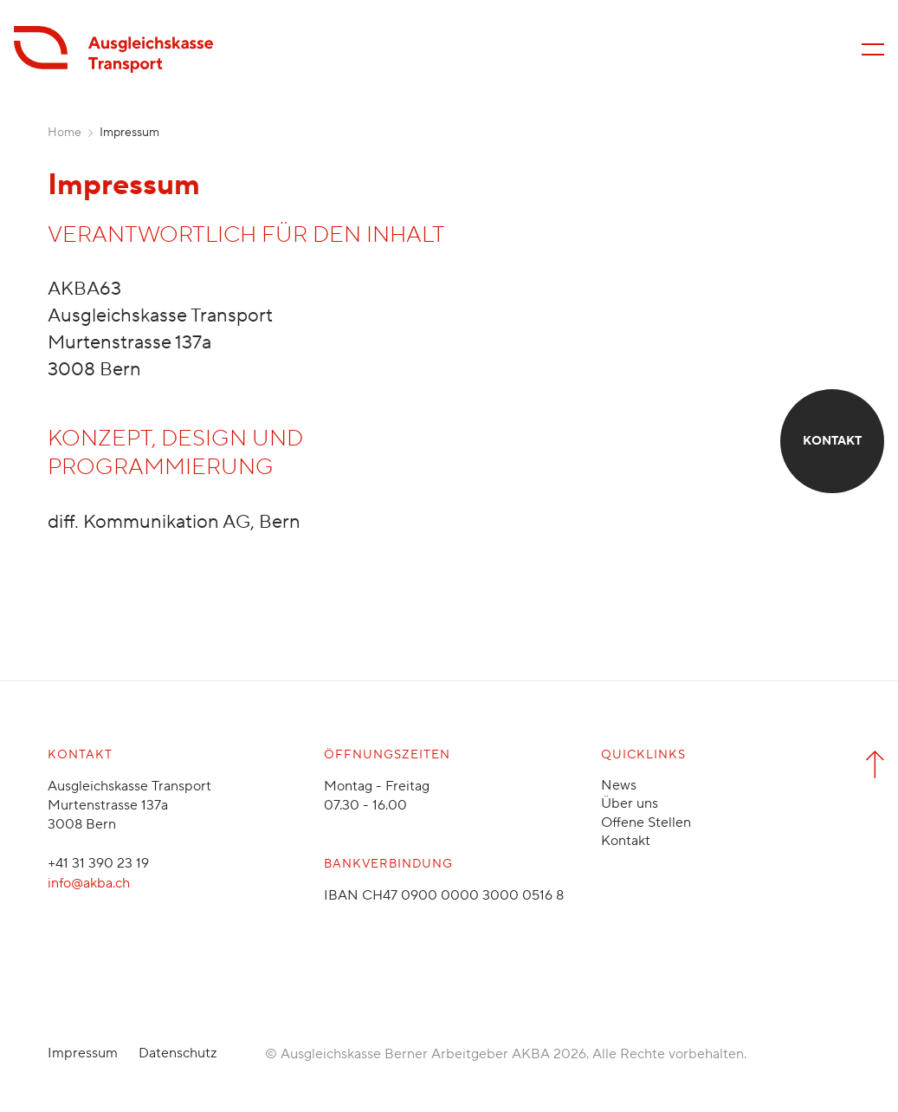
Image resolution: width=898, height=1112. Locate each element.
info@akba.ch (89, 883)
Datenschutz (177, 1053)
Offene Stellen (646, 822)
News (618, 785)
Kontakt (625, 840)
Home (64, 132)
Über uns (629, 803)
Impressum (83, 1053)
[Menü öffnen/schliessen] (873, 49)
